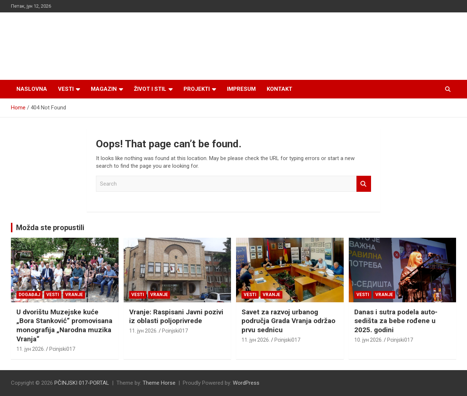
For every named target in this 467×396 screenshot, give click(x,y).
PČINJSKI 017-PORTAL (81, 383)
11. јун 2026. (30, 349)
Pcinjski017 (62, 349)
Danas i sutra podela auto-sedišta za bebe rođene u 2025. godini (395, 321)
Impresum (241, 89)
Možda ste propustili (50, 227)
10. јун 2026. (368, 340)
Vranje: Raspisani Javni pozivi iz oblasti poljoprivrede (176, 316)
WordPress (246, 383)
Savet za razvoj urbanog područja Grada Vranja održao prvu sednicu (288, 321)
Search (363, 184)
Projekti (197, 89)
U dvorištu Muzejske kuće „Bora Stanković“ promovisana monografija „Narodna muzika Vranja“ (64, 325)
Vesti (66, 89)
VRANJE (74, 294)
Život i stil (150, 89)
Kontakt (279, 89)
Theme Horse (159, 383)
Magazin (104, 89)
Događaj (29, 294)
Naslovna (31, 89)
